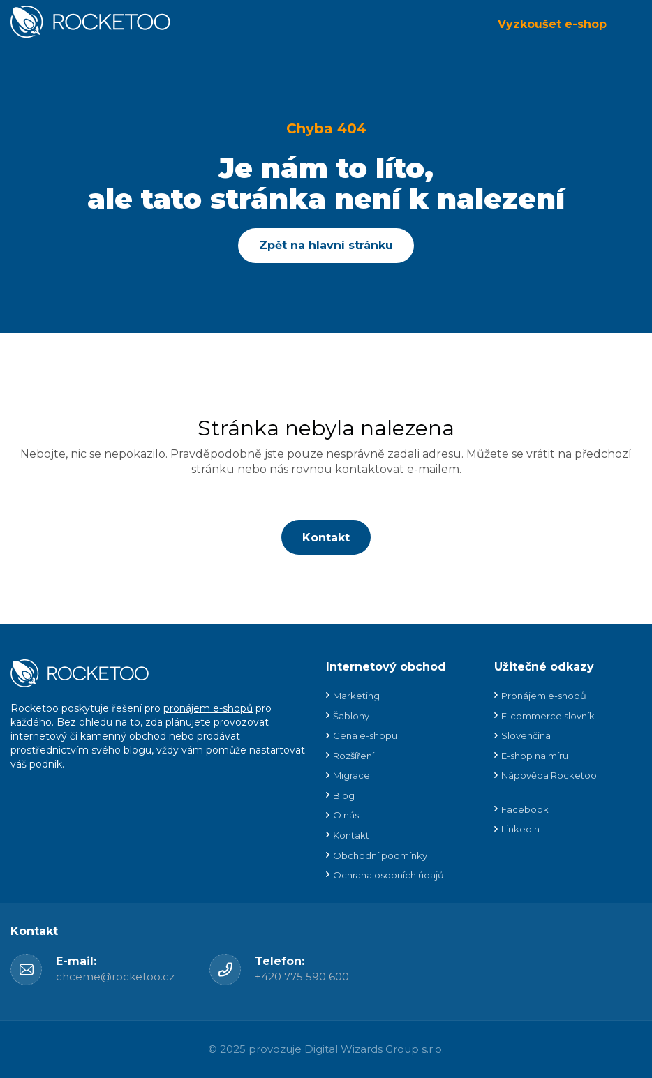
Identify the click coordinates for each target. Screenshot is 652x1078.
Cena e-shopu (365, 735)
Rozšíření (353, 755)
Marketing (356, 695)
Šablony (351, 715)
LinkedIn (520, 828)
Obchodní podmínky (380, 855)
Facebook (525, 809)
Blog (344, 795)
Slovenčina (526, 735)
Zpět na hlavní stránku (326, 245)
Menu (631, 24)
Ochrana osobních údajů (388, 875)
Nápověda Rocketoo (549, 775)
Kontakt (326, 537)
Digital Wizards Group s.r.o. (374, 1049)
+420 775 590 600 (302, 976)
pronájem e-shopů (208, 708)
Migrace (351, 775)
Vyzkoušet (552, 24)
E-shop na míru (534, 755)
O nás (346, 815)
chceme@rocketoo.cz (115, 976)
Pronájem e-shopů (543, 695)
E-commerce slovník (548, 715)
